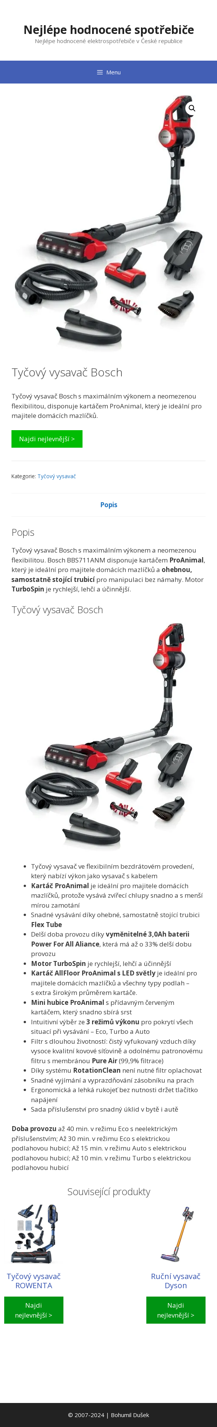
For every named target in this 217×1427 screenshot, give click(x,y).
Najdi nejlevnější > (47, 438)
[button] (192, 108)
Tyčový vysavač (56, 476)
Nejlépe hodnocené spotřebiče (108, 29)
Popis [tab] (108, 504)
